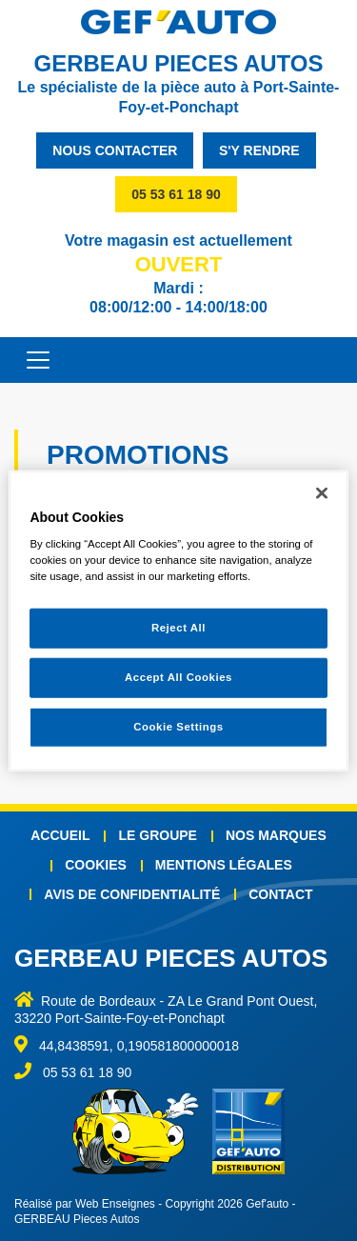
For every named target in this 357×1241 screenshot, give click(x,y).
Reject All (178, 627)
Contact (280, 894)
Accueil (59, 835)
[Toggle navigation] (28, 360)
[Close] (322, 492)
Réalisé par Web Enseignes (84, 1204)
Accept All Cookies (178, 677)
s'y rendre (259, 150)
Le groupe (157, 835)
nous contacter (114, 150)
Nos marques (276, 835)
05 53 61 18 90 (175, 194)
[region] (178, 620)
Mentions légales (223, 864)
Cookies (96, 864)
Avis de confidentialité (132, 894)
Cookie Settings (178, 726)
